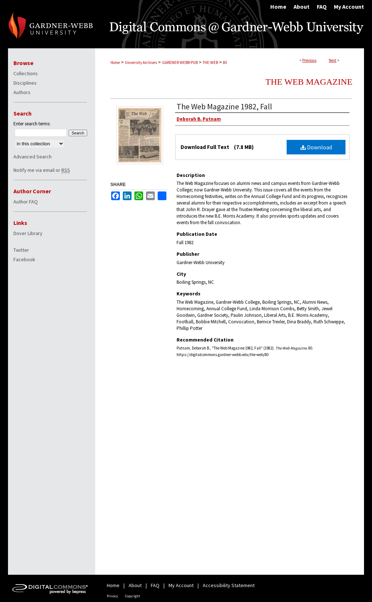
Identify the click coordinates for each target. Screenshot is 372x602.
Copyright (132, 596)
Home (115, 62)
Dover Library (28, 233)
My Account (181, 585)
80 (225, 62)
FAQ (155, 585)
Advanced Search (32, 156)
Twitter (21, 250)
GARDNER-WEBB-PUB (180, 62)
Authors (22, 92)
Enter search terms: (31, 124)
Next (332, 60)
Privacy (112, 596)
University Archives (141, 62)
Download (316, 147)
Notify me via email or (41, 170)
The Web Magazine (308, 81)
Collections (25, 73)
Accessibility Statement (229, 585)
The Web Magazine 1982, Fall (224, 106)
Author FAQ (25, 201)
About (135, 585)
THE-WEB (210, 62)
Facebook (24, 259)
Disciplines (25, 83)
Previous (309, 60)
